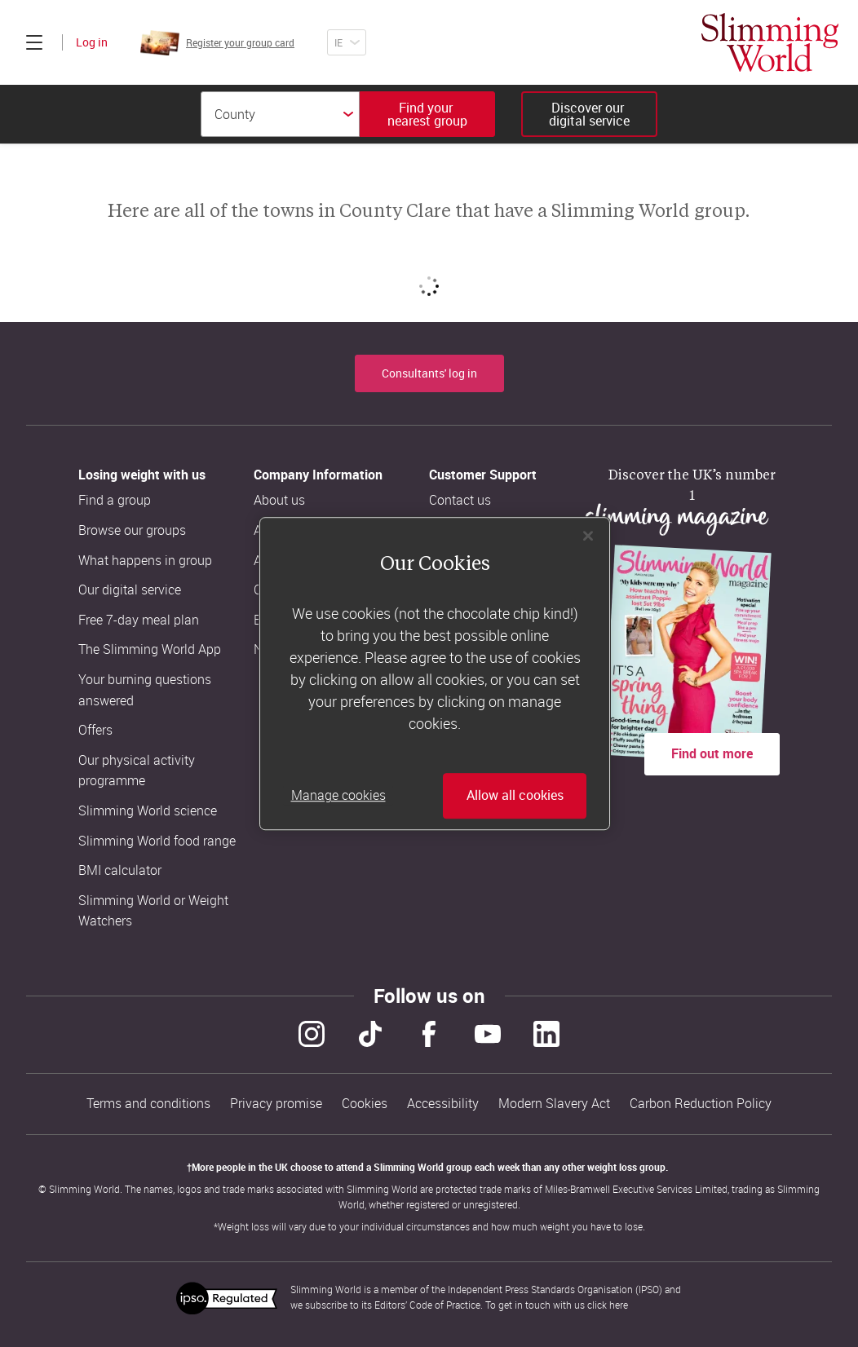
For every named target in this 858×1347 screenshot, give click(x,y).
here (618, 1304)
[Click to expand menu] (34, 42)
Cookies (364, 1103)
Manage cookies (338, 796)
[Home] (769, 42)
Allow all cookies (515, 796)
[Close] (588, 536)
